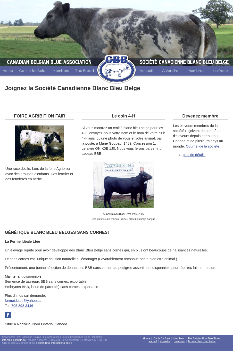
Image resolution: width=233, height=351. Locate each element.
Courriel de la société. (203, 146)
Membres (196, 71)
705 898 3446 (22, 306)
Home (8, 71)
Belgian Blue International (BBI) (54, 342)
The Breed (84, 71)
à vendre (165, 341)
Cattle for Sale (32, 71)
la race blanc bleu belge (202, 341)
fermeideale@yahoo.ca (23, 301)
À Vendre (170, 71)
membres (179, 341)
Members (61, 71)
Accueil (146, 71)
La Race (220, 71)
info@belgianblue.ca (14, 339)
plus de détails (194, 155)
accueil (153, 341)
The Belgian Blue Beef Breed (204, 338)
